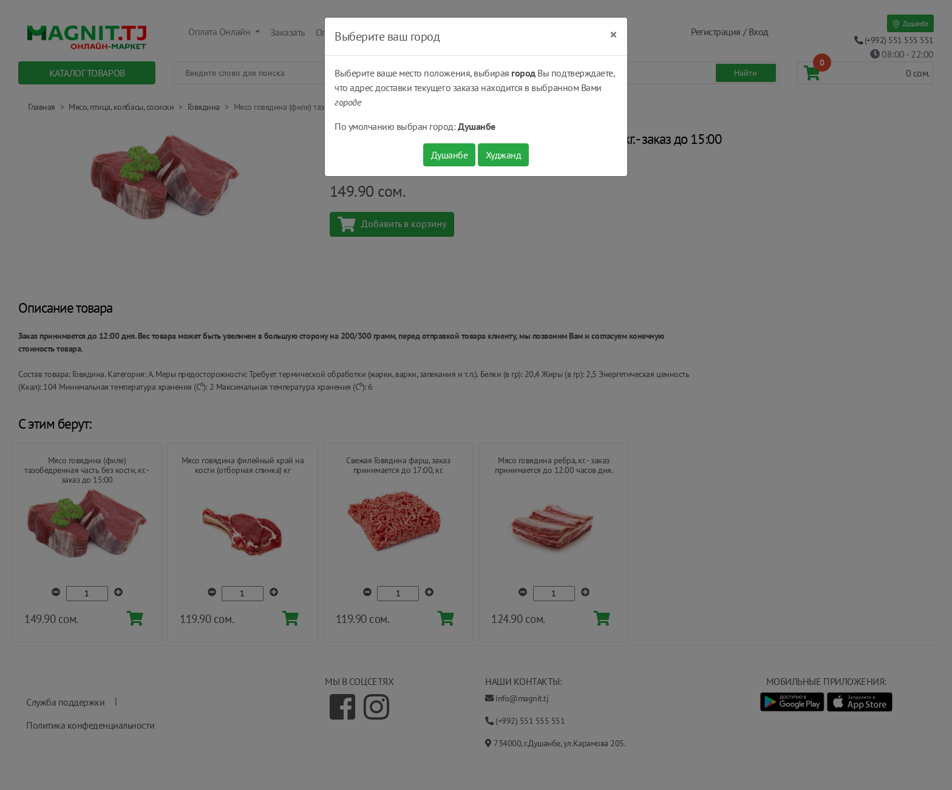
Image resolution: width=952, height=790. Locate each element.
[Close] (613, 35)
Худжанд (504, 155)
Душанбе (449, 155)
